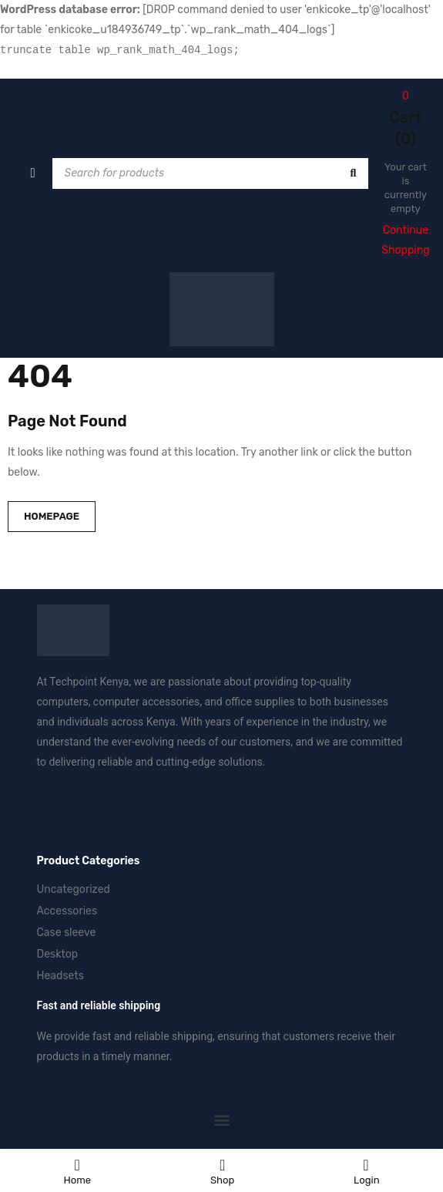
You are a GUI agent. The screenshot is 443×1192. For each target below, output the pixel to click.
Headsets (60, 975)
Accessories (67, 911)
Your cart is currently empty (405, 187)
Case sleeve (66, 932)
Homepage (51, 516)
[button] (221, 1120)
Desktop (58, 954)
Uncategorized (73, 889)
